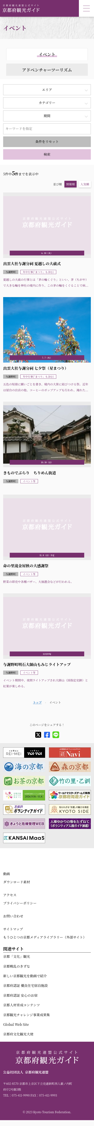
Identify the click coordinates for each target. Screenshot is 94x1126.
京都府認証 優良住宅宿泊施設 (25, 985)
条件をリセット (47, 141)
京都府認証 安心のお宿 (20, 995)
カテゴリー (47, 102)
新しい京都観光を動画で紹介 (25, 975)
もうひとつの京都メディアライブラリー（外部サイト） (44, 937)
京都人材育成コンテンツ (21, 1005)
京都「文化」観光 (16, 956)
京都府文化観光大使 (18, 1034)
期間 (47, 115)
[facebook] (47, 734)
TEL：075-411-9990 (16, 1095)
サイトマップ (13, 929)
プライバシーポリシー (20, 903)
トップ (37, 702)
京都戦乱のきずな (16, 966)
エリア (47, 89)
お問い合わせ (13, 916)
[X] (38, 734)
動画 (6, 873)
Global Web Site (16, 1024)
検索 (47, 154)
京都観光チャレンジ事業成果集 (26, 1014)
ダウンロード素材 (16, 882)
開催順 (70, 184)
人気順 (84, 184)
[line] (55, 734)
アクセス (10, 895)
